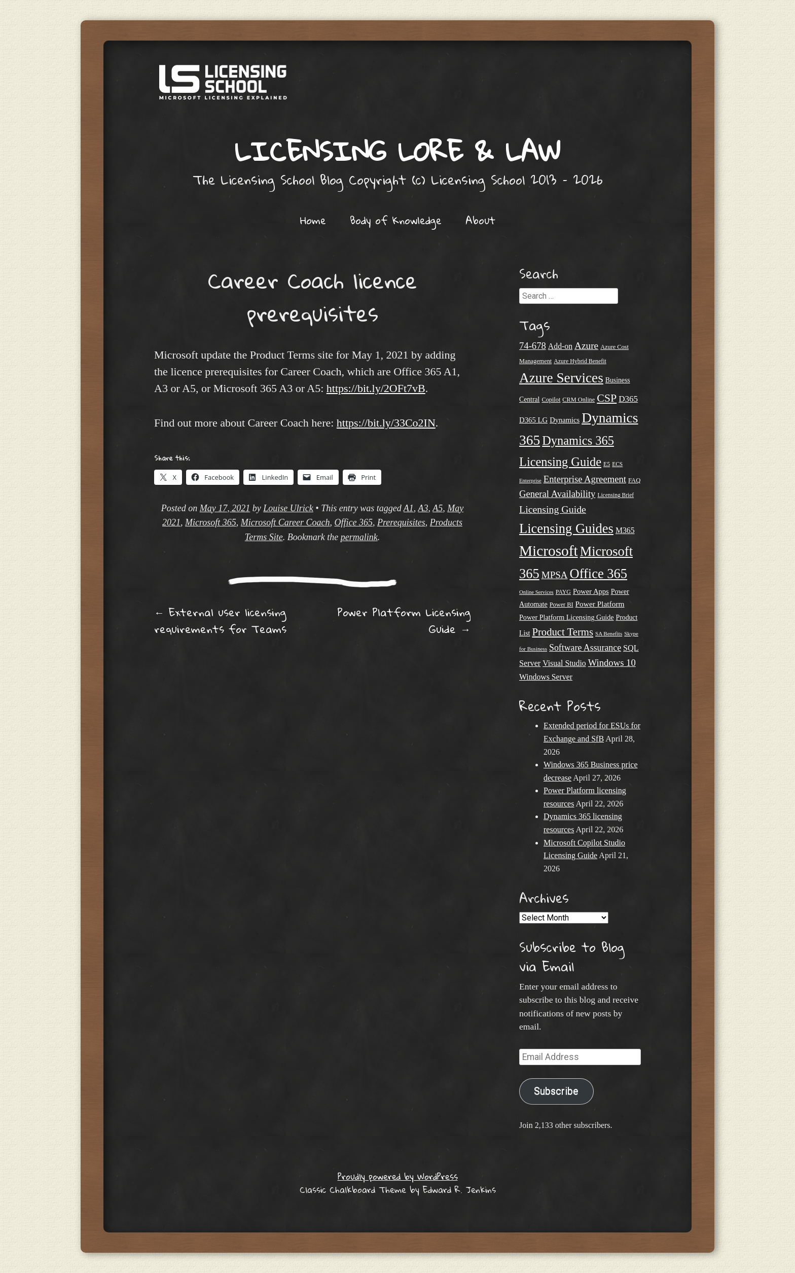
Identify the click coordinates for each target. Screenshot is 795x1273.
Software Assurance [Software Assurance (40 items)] (585, 648)
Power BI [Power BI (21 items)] (561, 604)
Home (313, 220)
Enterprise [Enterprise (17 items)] (530, 480)
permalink (359, 537)
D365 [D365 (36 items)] (628, 399)
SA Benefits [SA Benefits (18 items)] (608, 633)
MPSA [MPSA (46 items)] (554, 575)
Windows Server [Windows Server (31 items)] (545, 677)
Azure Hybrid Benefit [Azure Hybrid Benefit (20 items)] (580, 361)
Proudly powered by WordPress (398, 1176)
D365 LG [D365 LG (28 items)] (533, 420)
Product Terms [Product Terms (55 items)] (562, 632)
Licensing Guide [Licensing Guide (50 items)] (552, 509)
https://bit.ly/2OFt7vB (376, 388)
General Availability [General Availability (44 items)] (557, 493)
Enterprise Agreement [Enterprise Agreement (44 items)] (585, 479)
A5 (437, 508)
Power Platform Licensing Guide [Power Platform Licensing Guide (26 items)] (566, 617)
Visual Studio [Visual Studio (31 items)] (564, 663)
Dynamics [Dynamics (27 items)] (565, 420)
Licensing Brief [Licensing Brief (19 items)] (615, 495)
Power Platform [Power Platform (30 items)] (600, 603)
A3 (423, 508)
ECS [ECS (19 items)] (617, 464)
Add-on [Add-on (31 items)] (560, 346)
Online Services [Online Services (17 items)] (536, 592)
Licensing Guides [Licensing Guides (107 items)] (566, 528)
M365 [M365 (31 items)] (625, 530)
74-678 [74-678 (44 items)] (532, 345)
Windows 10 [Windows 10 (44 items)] (612, 662)
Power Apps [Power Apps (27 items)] (591, 591)
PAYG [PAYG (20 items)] (563, 591)
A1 (409, 508)
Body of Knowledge (396, 220)
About (480, 220)
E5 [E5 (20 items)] (606, 464)
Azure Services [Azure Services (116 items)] (561, 377)
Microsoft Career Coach (285, 522)
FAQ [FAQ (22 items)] (634, 480)
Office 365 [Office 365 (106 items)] (598, 573)
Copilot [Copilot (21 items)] (550, 399)
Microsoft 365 (210, 522)
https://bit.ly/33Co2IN (386, 422)
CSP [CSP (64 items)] (607, 398)
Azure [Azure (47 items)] (586, 345)
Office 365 (354, 522)
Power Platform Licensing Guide (404, 620)
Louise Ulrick (288, 508)
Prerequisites (401, 522)
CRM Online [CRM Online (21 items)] (578, 399)
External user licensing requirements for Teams (220, 620)
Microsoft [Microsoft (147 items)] (548, 551)
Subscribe (556, 1091)
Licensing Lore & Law (397, 151)
